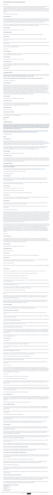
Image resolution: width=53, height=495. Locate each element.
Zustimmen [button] (28, 493)
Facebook (45, 218)
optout (20, 128)
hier (24, 171)
